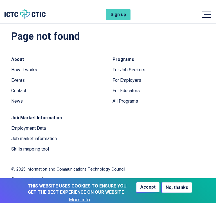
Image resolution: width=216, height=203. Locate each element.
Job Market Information (36, 117)
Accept (148, 187)
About (17, 59)
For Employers (126, 80)
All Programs (125, 101)
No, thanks (177, 187)
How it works (24, 69)
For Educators (126, 90)
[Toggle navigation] (206, 14)
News (17, 101)
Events (18, 80)
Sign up (118, 14)
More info (79, 200)
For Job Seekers (128, 69)
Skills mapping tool (30, 149)
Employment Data (28, 128)
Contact (18, 90)
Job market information (34, 138)
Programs (123, 59)
